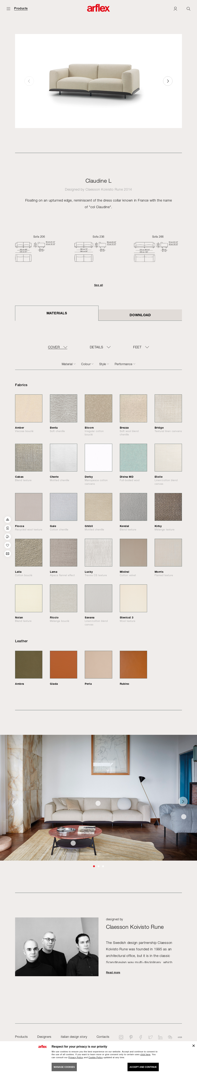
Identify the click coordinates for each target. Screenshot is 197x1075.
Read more (113, 972)
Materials (57, 313)
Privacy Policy (75, 1057)
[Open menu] (8, 8)
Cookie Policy (96, 1057)
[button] (168, 81)
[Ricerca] (188, 8)
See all (98, 285)
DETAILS (96, 347)
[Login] (175, 8)
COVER (54, 347)
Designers (44, 1036)
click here (145, 1054)
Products (21, 8)
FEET (137, 347)
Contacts (103, 1036)
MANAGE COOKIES (64, 1067)
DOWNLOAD (140, 315)
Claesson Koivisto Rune (104, 189)
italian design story (74, 1036)
